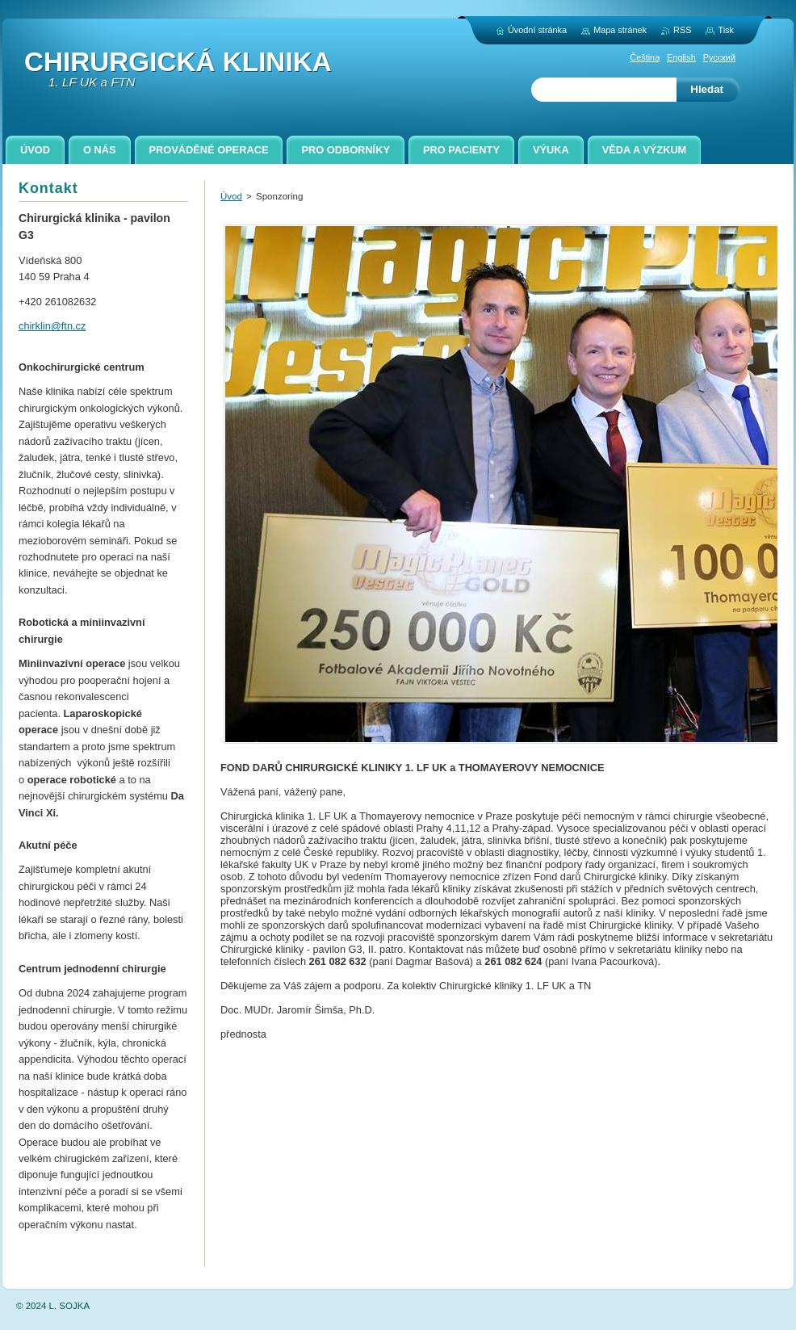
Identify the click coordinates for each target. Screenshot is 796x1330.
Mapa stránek (620, 30)
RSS (682, 30)
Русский (719, 57)
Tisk (726, 30)
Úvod (231, 196)
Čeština (645, 57)
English (681, 57)
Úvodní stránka (537, 30)
